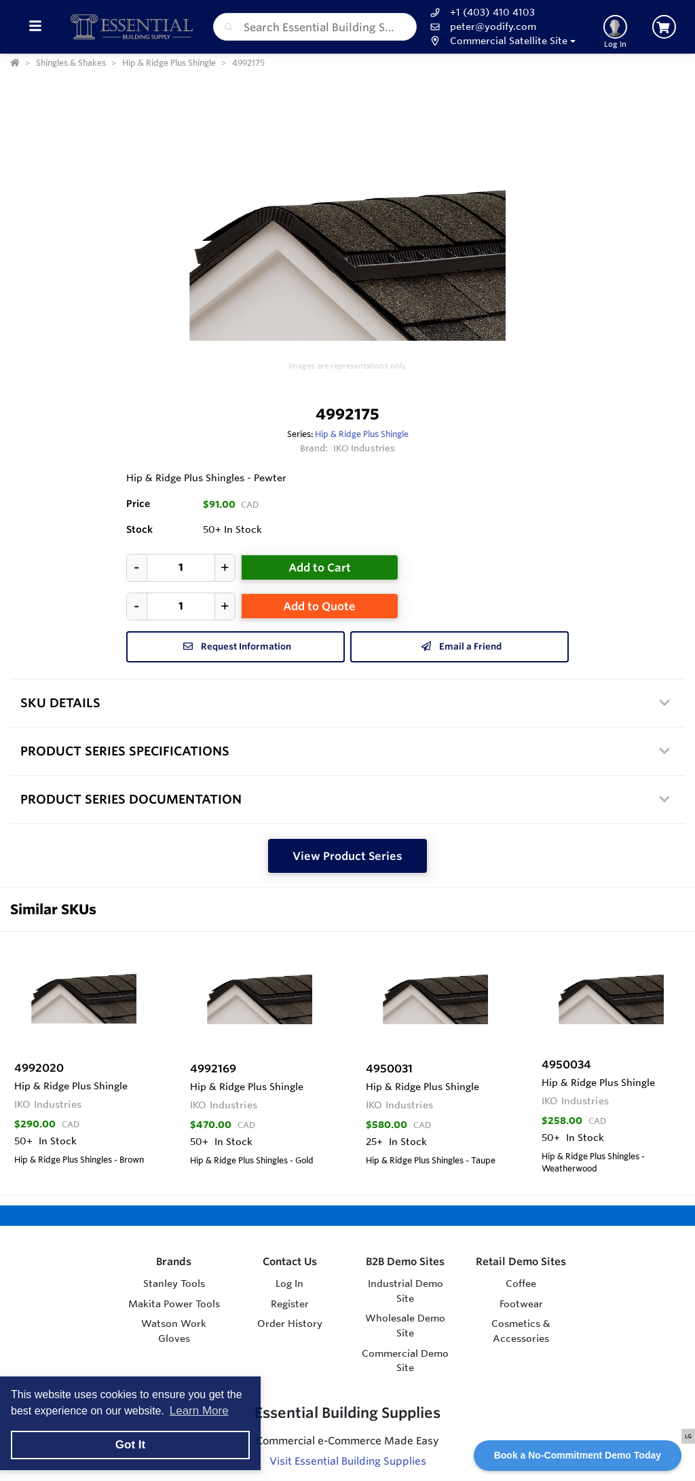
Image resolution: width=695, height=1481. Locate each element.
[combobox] (315, 27)
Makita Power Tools (174, 1304)
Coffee (521, 1283)
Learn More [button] (199, 1410)
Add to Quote (319, 606)
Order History (289, 1323)
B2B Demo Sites (405, 1261)
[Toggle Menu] (35, 27)
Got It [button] (130, 1444)
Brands (173, 1261)
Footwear (521, 1304)
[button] (501, 41)
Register (290, 1304)
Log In (289, 1283)
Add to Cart (319, 567)
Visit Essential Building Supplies (347, 1461)
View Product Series (347, 856)
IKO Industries (364, 448)
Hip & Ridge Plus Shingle (362, 433)
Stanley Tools (174, 1283)
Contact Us (290, 1261)
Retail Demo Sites (521, 1261)
